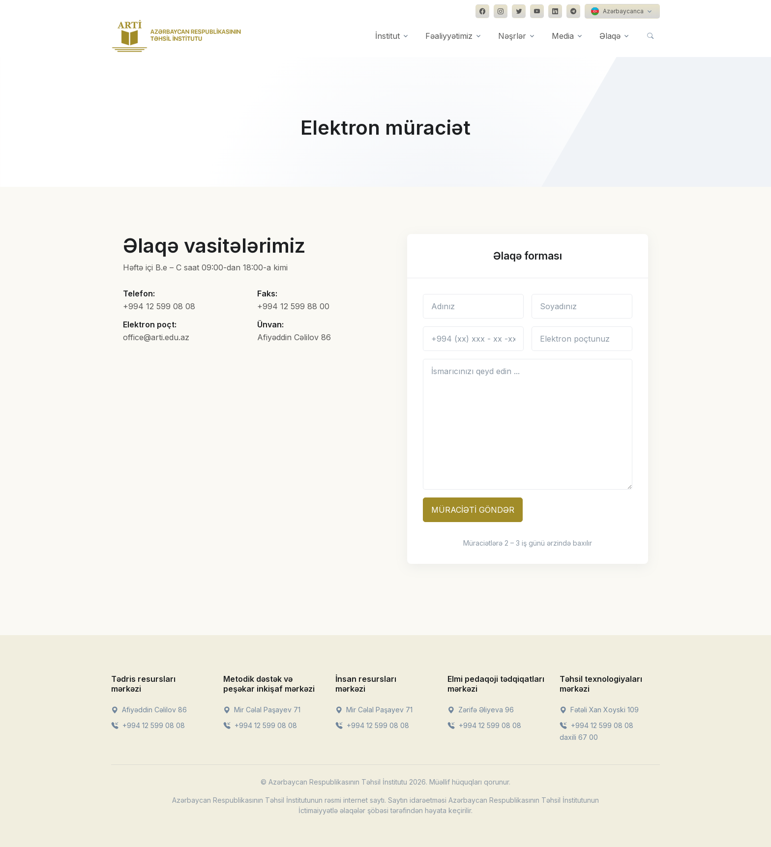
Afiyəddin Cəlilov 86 (149, 709)
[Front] (176, 36)
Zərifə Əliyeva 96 (480, 709)
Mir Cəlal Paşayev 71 (261, 709)
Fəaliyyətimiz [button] (449, 36)
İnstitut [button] (387, 36)
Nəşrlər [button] (512, 36)
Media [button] (563, 36)
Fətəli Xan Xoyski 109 (599, 709)
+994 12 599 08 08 (148, 725)
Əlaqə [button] (610, 36)
